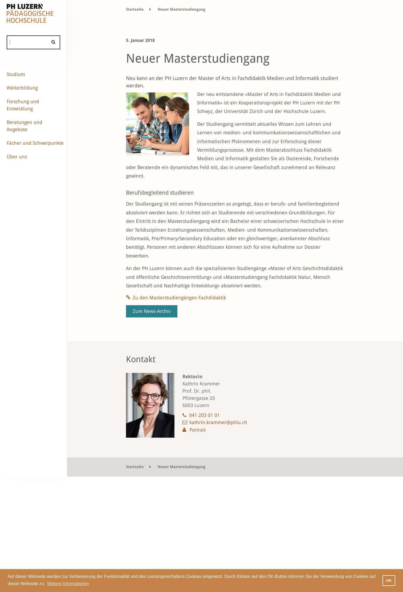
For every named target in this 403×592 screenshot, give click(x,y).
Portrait (197, 430)
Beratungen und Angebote (24, 125)
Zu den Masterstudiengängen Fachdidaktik (179, 297)
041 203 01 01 (204, 415)
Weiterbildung (22, 88)
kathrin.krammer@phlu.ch (218, 422)
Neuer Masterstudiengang (181, 9)
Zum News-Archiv (152, 311)
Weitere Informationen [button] (68, 583)
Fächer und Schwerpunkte (35, 143)
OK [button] (389, 580)
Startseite (135, 9)
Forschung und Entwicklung (23, 105)
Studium (16, 74)
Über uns (17, 156)
